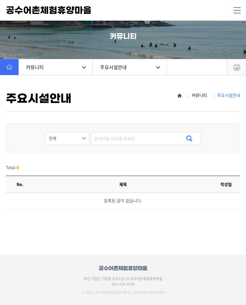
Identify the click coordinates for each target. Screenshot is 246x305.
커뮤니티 (56, 67)
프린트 (236, 67)
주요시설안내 (130, 67)
